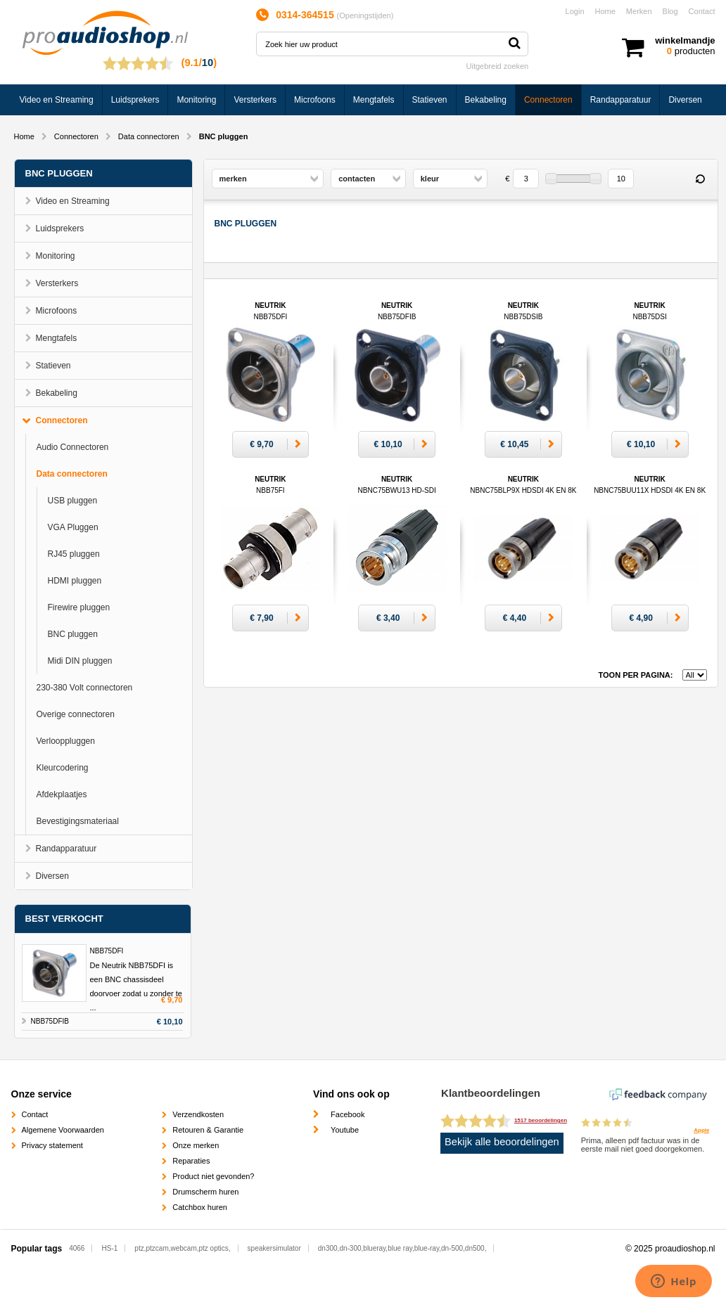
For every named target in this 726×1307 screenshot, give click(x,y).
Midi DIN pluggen (80, 661)
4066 (76, 1248)
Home (605, 11)
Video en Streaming (57, 100)
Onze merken (195, 1145)
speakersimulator (274, 1248)
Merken (639, 11)
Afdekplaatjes (62, 794)
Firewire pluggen (79, 607)
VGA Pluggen (73, 527)
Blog (670, 11)
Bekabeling (486, 100)
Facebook (347, 1114)
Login (575, 11)
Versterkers (255, 100)
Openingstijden (364, 15)
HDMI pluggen (75, 581)
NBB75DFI (107, 951)
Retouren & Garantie (207, 1130)
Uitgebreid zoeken (497, 66)
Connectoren (548, 100)
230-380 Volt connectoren (85, 688)
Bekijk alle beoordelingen (502, 1141)
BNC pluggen (73, 634)
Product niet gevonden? (213, 1176)
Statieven (429, 100)
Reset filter (700, 179)
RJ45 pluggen (74, 554)
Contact (702, 11)
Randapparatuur (620, 100)
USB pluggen (73, 501)
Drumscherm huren (205, 1191)
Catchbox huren (199, 1207)
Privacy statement (52, 1145)
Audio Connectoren (73, 447)
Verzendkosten (198, 1114)
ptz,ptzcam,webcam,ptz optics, (182, 1248)
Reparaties (191, 1161)
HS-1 (110, 1248)
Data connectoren (148, 136)
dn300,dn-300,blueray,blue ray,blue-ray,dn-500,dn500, (402, 1248)
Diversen (684, 100)
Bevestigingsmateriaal (78, 821)
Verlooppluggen (66, 741)
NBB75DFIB (50, 1021)
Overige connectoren (76, 714)
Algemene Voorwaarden (63, 1130)
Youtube (345, 1130)
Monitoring (196, 100)
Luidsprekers (135, 100)
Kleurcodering (63, 768)
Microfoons (315, 100)
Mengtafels (374, 100)
